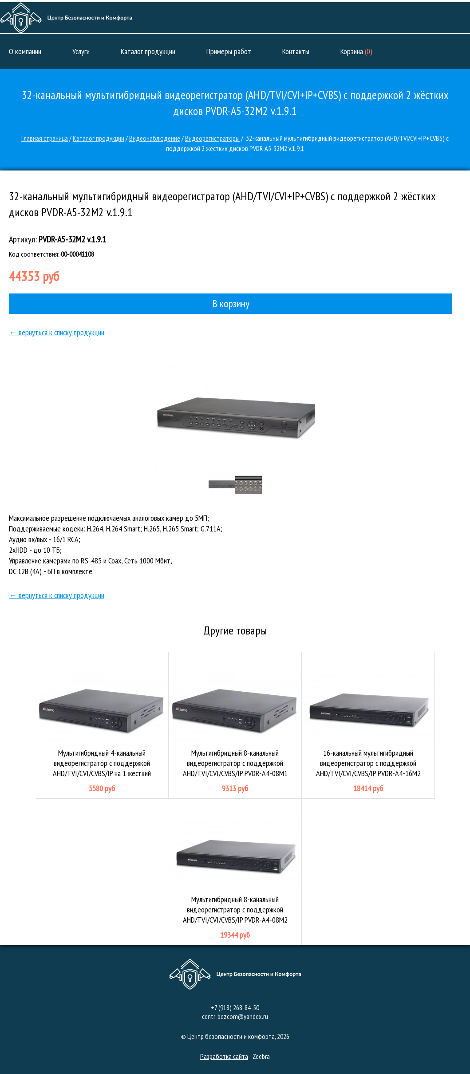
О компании (25, 51)
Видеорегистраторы (212, 138)
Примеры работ (228, 51)
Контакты (295, 51)
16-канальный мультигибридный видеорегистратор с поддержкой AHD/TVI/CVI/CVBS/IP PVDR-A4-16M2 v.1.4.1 (368, 725)
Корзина (356, 51)
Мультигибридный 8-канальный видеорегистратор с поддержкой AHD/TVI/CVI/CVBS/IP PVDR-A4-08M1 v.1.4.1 (235, 725)
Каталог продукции (148, 51)
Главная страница (44, 138)
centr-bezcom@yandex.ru (235, 1016)
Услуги (81, 51)
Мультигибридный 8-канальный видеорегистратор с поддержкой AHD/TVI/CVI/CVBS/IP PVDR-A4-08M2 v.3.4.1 (235, 872)
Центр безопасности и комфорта (66, 17)
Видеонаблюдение (154, 138)
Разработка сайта (224, 1056)
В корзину (230, 303)
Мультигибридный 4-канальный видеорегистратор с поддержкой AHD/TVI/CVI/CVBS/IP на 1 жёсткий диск (102, 725)
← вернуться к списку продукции (56, 332)
